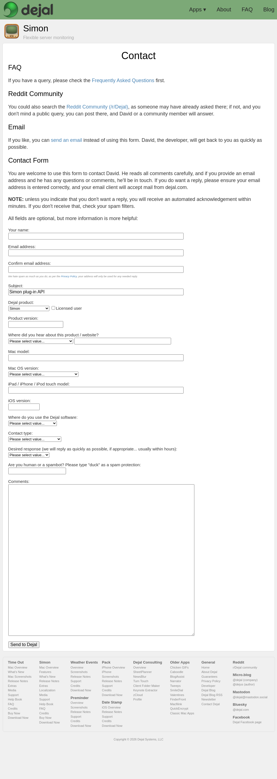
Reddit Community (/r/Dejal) (97, 107)
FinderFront (178, 732)
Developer (208, 719)
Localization (47, 723)
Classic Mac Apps (182, 746)
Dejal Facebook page (247, 755)
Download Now (18, 751)
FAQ (11, 737)
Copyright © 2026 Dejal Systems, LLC (139, 772)
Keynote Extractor (145, 723)
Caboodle (176, 705)
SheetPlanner (142, 705)
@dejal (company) (245, 713)
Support (13, 728)
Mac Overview (17, 700)
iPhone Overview (113, 700)
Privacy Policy (69, 276)
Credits (13, 741)
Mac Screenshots (20, 710)
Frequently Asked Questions (123, 80)
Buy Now (14, 746)
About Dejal (209, 705)
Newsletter (209, 732)
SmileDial (176, 723)
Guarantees (209, 710)
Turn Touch (140, 714)
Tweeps (175, 719)
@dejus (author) (244, 717)
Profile (137, 732)
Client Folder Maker (146, 719)
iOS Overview (111, 740)
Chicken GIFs (179, 700)
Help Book (15, 732)
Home (206, 700)
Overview (77, 700)
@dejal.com (241, 743)
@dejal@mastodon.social (250, 730)
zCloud (138, 728)
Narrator (175, 714)
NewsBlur (139, 710)
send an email (66, 140)
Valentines (177, 728)
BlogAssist (177, 710)
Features (45, 705)
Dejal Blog (208, 723)
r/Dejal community (245, 700)
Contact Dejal (211, 737)
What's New (16, 705)
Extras (12, 719)
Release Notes (18, 714)
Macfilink (176, 737)
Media (12, 723)
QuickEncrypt (179, 741)
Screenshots (79, 705)
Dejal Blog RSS (212, 728)
